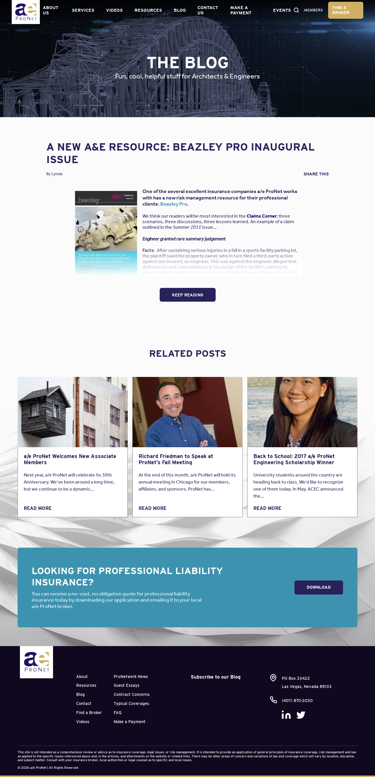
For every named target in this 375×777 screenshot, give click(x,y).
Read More (38, 508)
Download (319, 587)
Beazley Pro (173, 204)
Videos (113, 10)
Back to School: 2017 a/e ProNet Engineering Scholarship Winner (294, 459)
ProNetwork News (131, 676)
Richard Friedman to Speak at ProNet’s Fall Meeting (176, 459)
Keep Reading (187, 295)
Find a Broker (341, 10)
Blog (179, 10)
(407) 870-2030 (297, 700)
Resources (147, 10)
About (82, 676)
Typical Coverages (131, 703)
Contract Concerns (132, 694)
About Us (50, 10)
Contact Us (207, 10)
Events (280, 10)
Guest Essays (126, 685)
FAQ (118, 712)
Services (82, 10)
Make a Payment (239, 10)
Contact (83, 703)
